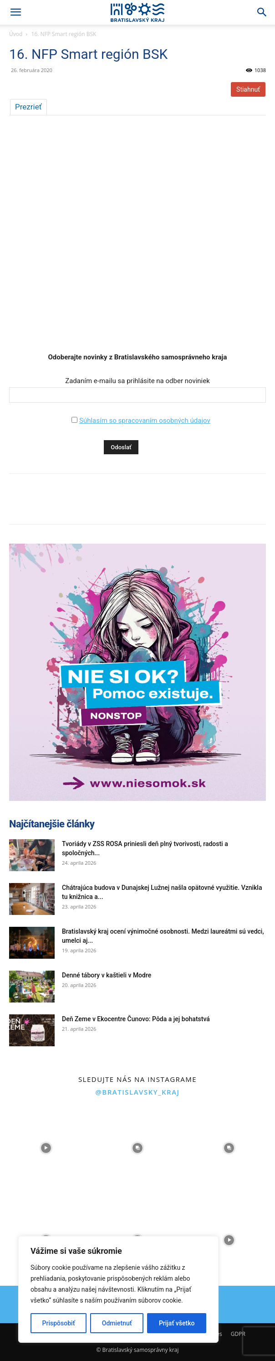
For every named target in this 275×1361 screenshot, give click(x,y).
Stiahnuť (248, 89)
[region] (118, 1289)
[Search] (262, 12)
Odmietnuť (117, 1323)
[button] (15, 12)
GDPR (238, 1334)
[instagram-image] (46, 1148)
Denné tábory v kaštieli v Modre (106, 975)
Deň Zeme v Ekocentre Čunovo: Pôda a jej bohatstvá (136, 1019)
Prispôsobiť (58, 1323)
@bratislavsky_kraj (137, 1091)
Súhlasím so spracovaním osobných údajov (144, 420)
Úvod (15, 34)
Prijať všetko (176, 1323)
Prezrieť (28, 106)
